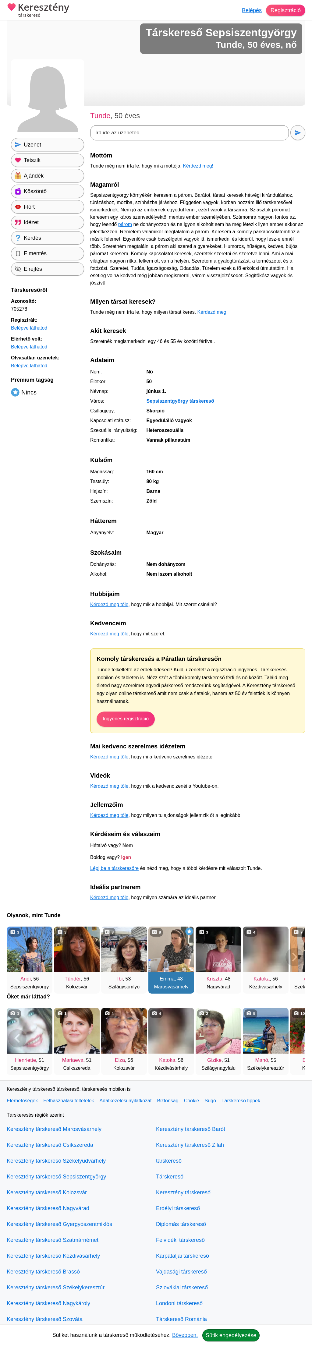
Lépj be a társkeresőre (114, 868)
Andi (25, 979)
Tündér (73, 979)
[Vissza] (17, 957)
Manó (261, 1060)
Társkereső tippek (241, 1100)
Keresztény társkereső (183, 1192)
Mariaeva (72, 1060)
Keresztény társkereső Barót (190, 1129)
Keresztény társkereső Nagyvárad (48, 1208)
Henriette (25, 1060)
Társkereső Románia (181, 1319)
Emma (167, 979)
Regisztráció (286, 10)
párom (125, 224)
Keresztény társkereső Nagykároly (48, 1303)
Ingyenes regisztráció (126, 718)
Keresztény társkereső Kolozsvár (47, 1192)
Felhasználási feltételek (68, 1100)
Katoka (262, 979)
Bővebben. (185, 1335)
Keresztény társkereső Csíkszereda (50, 1145)
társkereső (169, 1161)
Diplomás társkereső (181, 1224)
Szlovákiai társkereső (182, 1287)
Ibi (120, 979)
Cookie (191, 1100)
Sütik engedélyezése (231, 1335)
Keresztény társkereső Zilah (190, 1145)
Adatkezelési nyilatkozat (126, 1100)
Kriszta (214, 979)
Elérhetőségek (22, 1100)
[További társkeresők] (294, 957)
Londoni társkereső (179, 1303)
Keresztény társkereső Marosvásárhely (54, 1129)
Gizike (214, 1060)
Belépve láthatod (29, 327)
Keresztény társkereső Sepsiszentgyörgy (56, 1177)
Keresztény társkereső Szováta (45, 1319)
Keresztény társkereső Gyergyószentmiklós (59, 1224)
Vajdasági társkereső (181, 1272)
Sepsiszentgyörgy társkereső (180, 401)
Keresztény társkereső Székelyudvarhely (56, 1161)
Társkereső (169, 1177)
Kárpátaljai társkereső (182, 1256)
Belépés (252, 10)
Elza (120, 1060)
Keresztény (38, 10)
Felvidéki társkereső (180, 1240)
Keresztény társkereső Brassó (43, 1272)
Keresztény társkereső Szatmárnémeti (53, 1240)
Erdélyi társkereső (178, 1208)
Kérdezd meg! (198, 165)
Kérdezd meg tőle (109, 604)
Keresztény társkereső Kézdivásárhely (53, 1256)
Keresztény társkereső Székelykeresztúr (56, 1287)
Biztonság (167, 1100)
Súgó (210, 1100)
